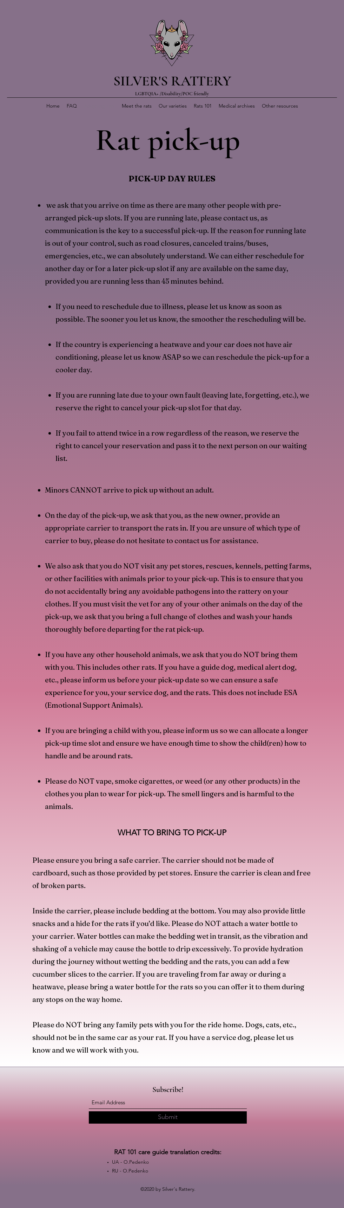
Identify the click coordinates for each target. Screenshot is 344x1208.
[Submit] (168, 1117)
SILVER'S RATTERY (172, 80)
